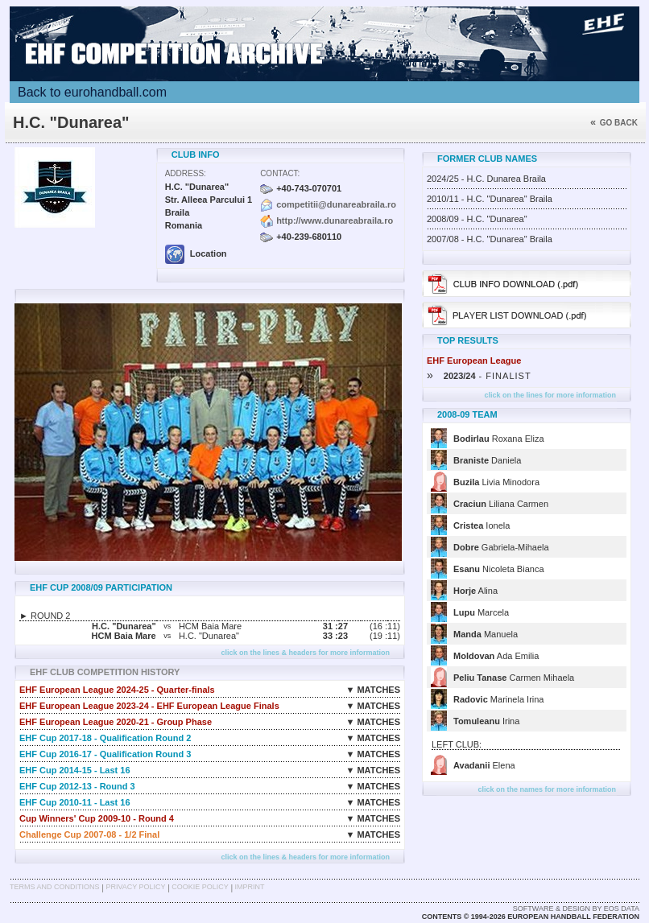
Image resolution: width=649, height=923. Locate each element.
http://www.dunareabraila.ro (334, 220)
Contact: (280, 173)
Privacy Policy (135, 887)
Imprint (250, 887)
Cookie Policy (200, 887)
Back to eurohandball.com (92, 92)
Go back (614, 122)
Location (196, 253)
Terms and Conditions (55, 887)
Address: (185, 173)
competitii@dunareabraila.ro (336, 204)
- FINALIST (479, 376)
